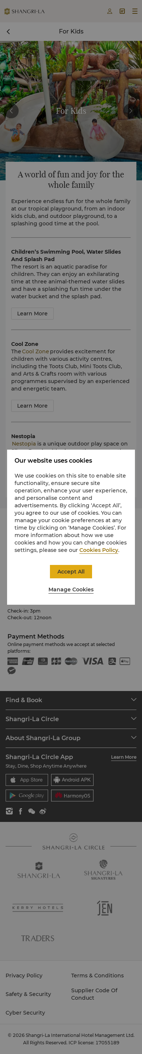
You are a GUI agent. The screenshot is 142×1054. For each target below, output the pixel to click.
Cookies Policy (98, 550)
